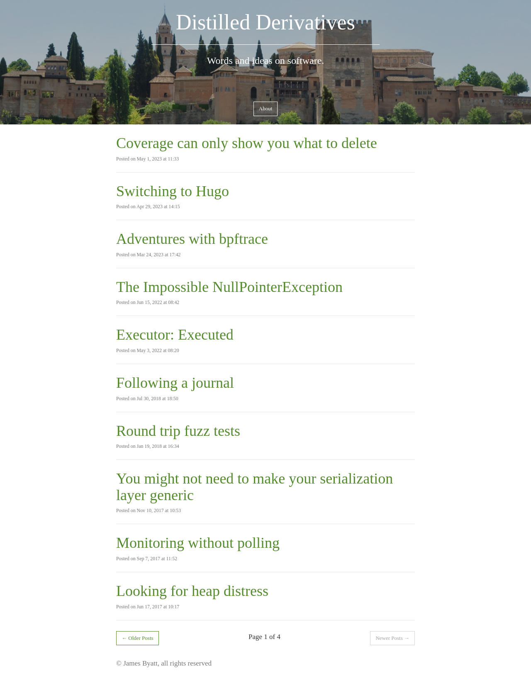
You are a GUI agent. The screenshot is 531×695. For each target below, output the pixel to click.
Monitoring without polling (198, 543)
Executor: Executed (175, 334)
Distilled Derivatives (265, 22)
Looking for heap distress (192, 591)
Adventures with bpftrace (192, 239)
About (266, 108)
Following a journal (175, 382)
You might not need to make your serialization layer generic (254, 486)
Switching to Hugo (172, 191)
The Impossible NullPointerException (229, 287)
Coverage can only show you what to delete (246, 143)
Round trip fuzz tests (178, 431)
